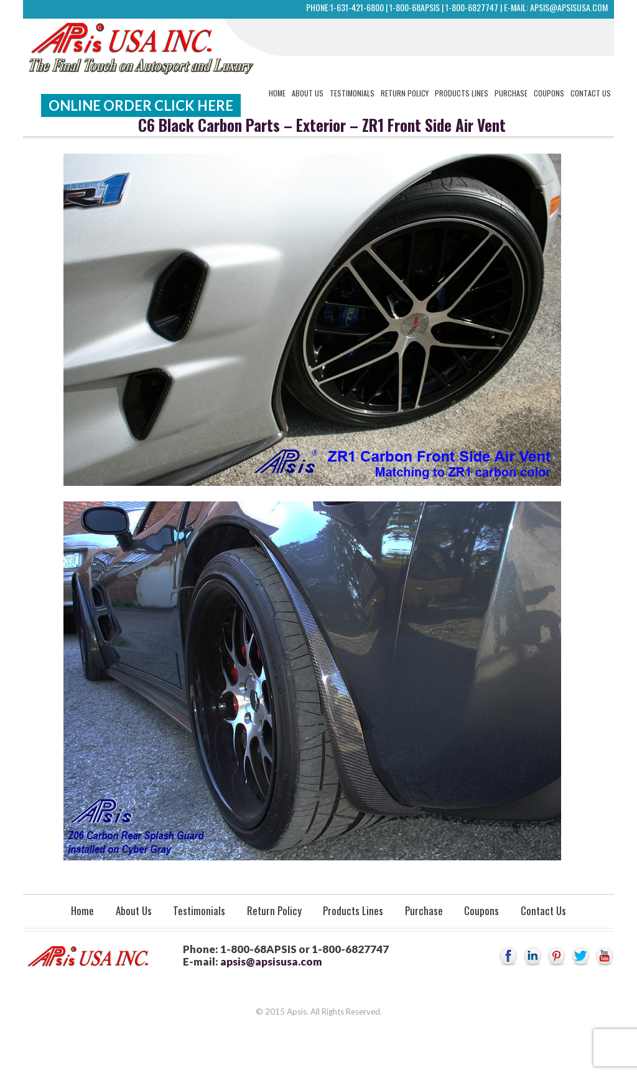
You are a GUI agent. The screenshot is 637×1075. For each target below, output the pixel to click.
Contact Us (590, 93)
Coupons (549, 93)
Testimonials (352, 93)
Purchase (511, 93)
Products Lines (461, 93)
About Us (307, 93)
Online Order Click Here (141, 105)
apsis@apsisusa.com (569, 7)
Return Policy (405, 93)
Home (277, 93)
